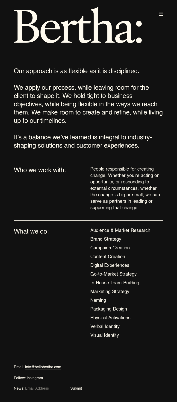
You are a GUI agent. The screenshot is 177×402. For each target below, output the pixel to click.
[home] (78, 26)
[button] (161, 13)
